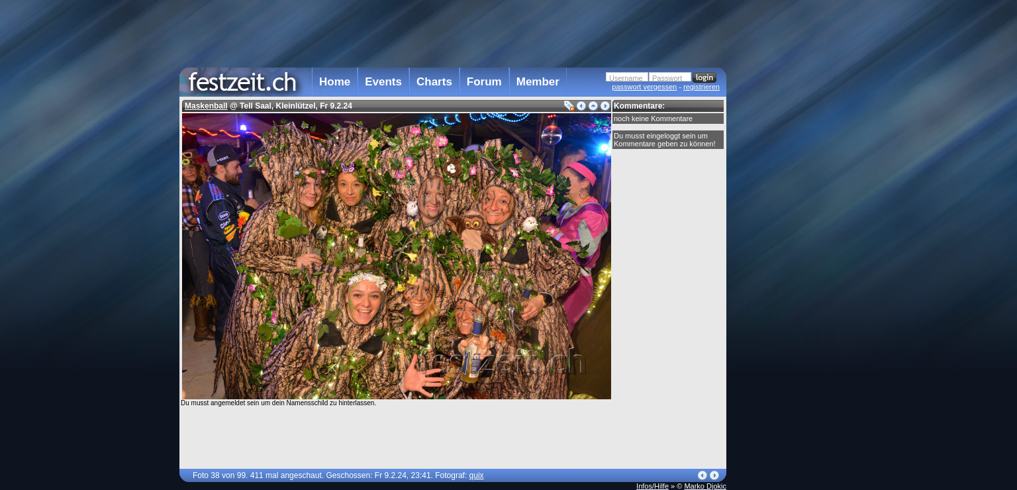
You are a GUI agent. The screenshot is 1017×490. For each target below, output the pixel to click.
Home (334, 81)
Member (537, 81)
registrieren (701, 87)
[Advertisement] (785, 267)
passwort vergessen (644, 87)
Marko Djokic (705, 486)
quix (476, 475)
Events (383, 81)
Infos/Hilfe (652, 486)
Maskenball (206, 106)
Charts (434, 81)
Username (626, 78)
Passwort (667, 78)
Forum (484, 81)
